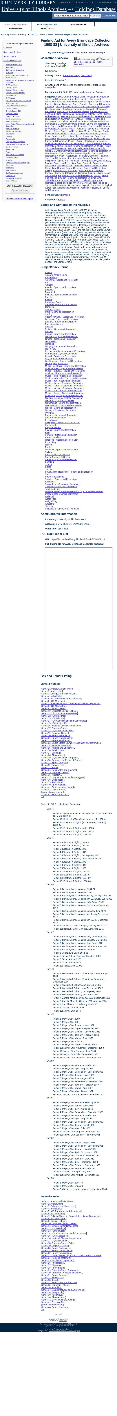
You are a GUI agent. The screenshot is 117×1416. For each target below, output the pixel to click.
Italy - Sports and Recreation (59, 126)
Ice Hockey (62, 121)
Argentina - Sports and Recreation (61, 280)
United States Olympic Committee (84, 185)
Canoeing (50, 106)
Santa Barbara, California (91, 170)
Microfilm (9, 160)
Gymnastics (67, 119)
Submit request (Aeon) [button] (85, 59)
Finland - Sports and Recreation (69, 114)
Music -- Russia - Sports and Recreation (76, 146)
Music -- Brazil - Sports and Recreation (64, 131)
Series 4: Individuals (51, 696)
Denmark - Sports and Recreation (61, 319)
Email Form (63, 1321)
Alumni (50, 35)
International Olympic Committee (61, 124)
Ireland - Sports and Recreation (93, 124)
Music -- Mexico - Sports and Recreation (64, 143)
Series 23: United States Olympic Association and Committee (71, 743)
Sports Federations (13, 116)
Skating (91, 173)
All (42, 797)
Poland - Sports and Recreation (60, 163)
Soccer (107, 173)
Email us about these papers (19, 198)
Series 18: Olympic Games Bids (57, 730)
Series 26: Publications (52, 750)
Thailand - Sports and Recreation (61, 486)
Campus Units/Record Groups (15, 24)
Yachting (84, 188)
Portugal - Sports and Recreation (61, 435)
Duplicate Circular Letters (15, 90)
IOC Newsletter (11, 85)
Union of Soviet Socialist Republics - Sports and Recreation (74, 491)
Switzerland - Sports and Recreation (62, 180)
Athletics (76, 99)
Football (90, 114)
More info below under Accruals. (89, 92)
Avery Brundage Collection (66, 35)
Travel (8, 152)
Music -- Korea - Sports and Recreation (87, 141)
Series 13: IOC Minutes (52, 718)
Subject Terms (10, 56)
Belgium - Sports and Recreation (94, 101)
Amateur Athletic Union (14, 65)
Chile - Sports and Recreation (86, 106)
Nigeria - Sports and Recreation (60, 408)
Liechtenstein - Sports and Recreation (92, 126)
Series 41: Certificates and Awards (58, 787)
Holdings (23, 35)
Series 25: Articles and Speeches (57, 748)
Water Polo (50, 188)
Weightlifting (63, 188)
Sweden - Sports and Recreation (74, 178)
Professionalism (65, 165)
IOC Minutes (10, 98)
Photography (87, 160)
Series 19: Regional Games (54, 733)
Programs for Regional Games (17, 144)
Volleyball (107, 185)
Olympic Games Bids (13, 111)
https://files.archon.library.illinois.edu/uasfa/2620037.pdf (78, 539)
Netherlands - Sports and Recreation (93, 151)
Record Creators (47, 28)
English (61, 199)
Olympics (94, 156)
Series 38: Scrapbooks (52, 780)
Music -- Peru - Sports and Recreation (63, 390)
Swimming (96, 178)
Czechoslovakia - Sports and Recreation (64, 109)
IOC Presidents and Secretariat (17, 75)
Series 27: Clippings (51, 753)
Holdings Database (95, 9)
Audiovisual (10, 168)
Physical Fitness (102, 160)
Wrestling (74, 188)
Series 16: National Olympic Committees (61, 725)
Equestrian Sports (99, 111)
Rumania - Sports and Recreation (89, 168)
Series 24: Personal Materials (55, 745)
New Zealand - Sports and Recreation (63, 153)
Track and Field (64, 183)
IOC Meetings (11, 95)
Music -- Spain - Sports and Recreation (64, 395)
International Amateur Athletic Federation (89, 121)
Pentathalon (96, 158)
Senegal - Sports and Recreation (61, 173)
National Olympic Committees (16, 106)
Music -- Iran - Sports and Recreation (75, 138)
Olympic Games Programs (15, 142)
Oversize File (10, 176)
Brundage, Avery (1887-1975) (77, 75)
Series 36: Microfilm (50, 775)
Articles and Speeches (14, 131)
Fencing (49, 114)
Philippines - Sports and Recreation (62, 160)
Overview (8, 48)
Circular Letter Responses (15, 93)
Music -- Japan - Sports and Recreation (64, 383)
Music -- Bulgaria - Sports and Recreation (65, 371)
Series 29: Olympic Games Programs (59, 757)
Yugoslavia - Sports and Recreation (62, 508)
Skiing (100, 173)
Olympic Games (11, 108)
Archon (56, 1329)
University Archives (8, 35)
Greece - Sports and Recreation (60, 339)
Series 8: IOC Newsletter (53, 706)
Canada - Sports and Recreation (95, 104)
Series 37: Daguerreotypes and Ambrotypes (62, 777)
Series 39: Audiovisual (52, 782)
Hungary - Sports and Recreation (61, 346)
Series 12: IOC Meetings (53, 716)
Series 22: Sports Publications (56, 740)
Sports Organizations (13, 119)
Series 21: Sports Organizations (56, 738)
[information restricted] (52, 792)
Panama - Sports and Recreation (61, 415)
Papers (66, 195)
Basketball (72, 101)
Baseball (61, 101)
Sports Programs (12, 147)
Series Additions (11, 181)
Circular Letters (11, 87)
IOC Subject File (12, 103)
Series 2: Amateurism (51, 691)
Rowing (61, 168)
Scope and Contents (13, 52)
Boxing (57, 104)
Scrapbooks (10, 165)
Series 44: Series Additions (54, 794)
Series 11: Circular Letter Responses (59, 713)
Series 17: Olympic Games (54, 728)
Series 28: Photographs (52, 755)
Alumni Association (37, 35)
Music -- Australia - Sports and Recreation (89, 128)
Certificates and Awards (14, 173)
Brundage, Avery (70, 104)
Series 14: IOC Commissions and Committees (63, 721)
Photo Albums (11, 170)
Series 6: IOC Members (52, 701)
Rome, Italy (50, 168)
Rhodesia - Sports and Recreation (90, 165)
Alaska (58, 96)
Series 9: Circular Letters (53, 708)
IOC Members (11, 78)
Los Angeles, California (56, 128)
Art (69, 99)
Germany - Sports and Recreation (77, 116)
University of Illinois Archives (34, 9)
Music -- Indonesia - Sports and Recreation (66, 378)
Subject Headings (16, 28)
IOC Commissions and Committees (18, 100)
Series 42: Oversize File (53, 789)
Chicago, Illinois (63, 106)
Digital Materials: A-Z (78, 24)
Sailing (48, 170)
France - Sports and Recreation (60, 334)
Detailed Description (12, 61)
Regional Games (12, 114)
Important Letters (12, 157)
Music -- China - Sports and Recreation (80, 133)
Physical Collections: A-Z (47, 24)
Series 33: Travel (49, 767)
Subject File (10, 149)
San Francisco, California (65, 170)
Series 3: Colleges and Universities (58, 693)
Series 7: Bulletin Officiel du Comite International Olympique (70, 703)
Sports (97, 175)
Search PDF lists (108, 15)
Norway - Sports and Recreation (72, 156)
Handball (78, 119)
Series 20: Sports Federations (55, 735)
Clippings (9, 136)
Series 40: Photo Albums (53, 785)
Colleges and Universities (15, 70)
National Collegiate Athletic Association (87, 148)
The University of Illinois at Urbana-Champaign (64, 1331)
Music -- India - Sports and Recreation (63, 376)
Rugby (69, 168)
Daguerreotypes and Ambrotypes (18, 162)
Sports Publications (13, 121)
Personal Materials (12, 128)
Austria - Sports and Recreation (60, 287)
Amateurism (10, 67)
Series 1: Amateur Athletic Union (57, 689)
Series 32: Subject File (52, 765)
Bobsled (49, 104)
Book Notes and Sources (15, 155)
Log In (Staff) (58, 1314)
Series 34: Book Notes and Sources (58, 770)
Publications (10, 134)
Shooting (82, 173)
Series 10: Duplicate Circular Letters (58, 711)
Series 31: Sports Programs (54, 762)
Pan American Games (79, 158)
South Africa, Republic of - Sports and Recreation (69, 175)
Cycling (106, 106)
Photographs (10, 139)
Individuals (9, 73)
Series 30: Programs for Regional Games (61, 760)
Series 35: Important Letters (54, 772)
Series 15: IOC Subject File (54, 723)
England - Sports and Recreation (73, 111)
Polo (79, 163)
